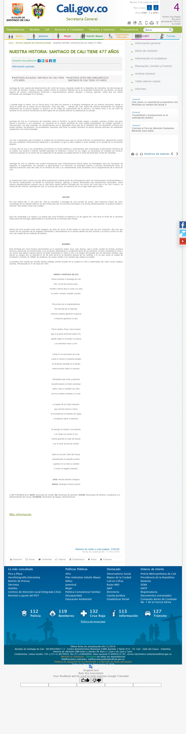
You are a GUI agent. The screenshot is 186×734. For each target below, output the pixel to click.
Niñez (68, 581)
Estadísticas (78, 559)
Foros (94, 559)
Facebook (39, 60)
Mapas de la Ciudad (119, 577)
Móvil (146, 23)
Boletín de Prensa (19, 581)
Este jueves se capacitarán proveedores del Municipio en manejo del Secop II (155, 103)
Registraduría (149, 591)
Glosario (107, 559)
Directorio (113, 591)
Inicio (129, 23)
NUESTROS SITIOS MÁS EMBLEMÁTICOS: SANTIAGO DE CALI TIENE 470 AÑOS (88, 79)
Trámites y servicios (102, 29)
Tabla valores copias (147, 81)
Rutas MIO (113, 584)
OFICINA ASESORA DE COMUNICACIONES (33, 43)
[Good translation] (85, 680)
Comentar (47, 559)
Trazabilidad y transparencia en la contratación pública (150, 116)
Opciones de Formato (158, 23)
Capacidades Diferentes (122, 35)
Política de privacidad (93, 621)
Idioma (135, 23)
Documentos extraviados (156, 595)
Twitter (42, 60)
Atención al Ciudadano (69, 29)
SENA (144, 584)
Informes (140, 88)
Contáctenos (152, 23)
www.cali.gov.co (27, 12)
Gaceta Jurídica (116, 595)
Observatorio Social (119, 573)
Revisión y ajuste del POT (23, 595)
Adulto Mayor (94, 36)
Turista (170, 36)
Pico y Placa (15, 573)
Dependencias (16, 29)
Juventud (70, 584)
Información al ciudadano (151, 58)
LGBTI (145, 36)
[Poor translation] (97, 680)
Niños (19, 36)
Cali (47, 29)
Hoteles (12, 588)
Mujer (67, 36)
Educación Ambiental (78, 599)
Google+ (46, 60)
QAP (109, 588)
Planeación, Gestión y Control (153, 66)
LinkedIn (54, 60)
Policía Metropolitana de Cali (158, 573)
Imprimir (17, 559)
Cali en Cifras (115, 581)
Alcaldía (35, 29)
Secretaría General (82, 19)
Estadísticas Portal (118, 599)
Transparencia (129, 29)
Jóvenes (43, 36)
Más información (20, 514)
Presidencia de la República (157, 577)
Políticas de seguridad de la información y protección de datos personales (93, 662)
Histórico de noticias (156, 153)
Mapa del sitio (141, 23)
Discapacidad (73, 595)
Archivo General (145, 73)
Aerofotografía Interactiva (24, 577)
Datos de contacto (146, 50)
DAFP (144, 588)
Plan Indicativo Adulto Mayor (83, 577)
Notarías (146, 581)
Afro (68, 573)
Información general (147, 43)
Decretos (13, 584)
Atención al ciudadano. (73, 656)
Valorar (62, 559)
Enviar (32, 559)
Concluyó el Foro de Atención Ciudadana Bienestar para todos (153, 129)
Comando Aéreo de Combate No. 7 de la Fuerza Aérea (159, 601)
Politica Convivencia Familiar (83, 591)
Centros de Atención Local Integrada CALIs (34, 591)
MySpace (50, 60)
